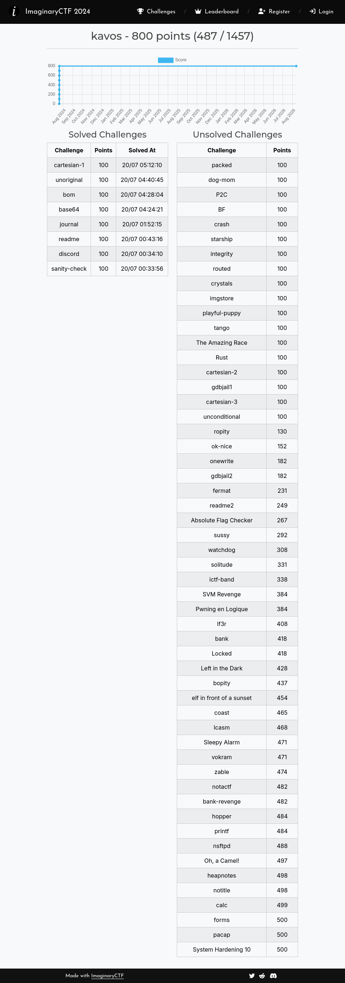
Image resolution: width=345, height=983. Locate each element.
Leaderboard (217, 11)
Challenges (156, 11)
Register (274, 11)
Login (321, 11)
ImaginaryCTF (107, 976)
